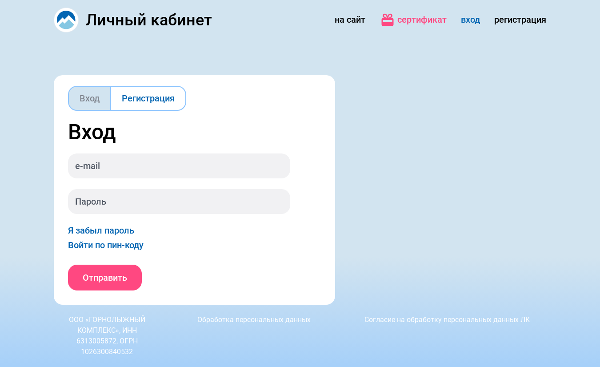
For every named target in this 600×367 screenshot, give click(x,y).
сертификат (413, 20)
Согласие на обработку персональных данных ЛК (447, 319)
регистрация (520, 19)
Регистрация (148, 98)
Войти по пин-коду (106, 245)
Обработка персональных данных (254, 319)
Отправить (105, 277)
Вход (90, 98)
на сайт (350, 19)
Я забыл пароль (101, 230)
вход (470, 19)
